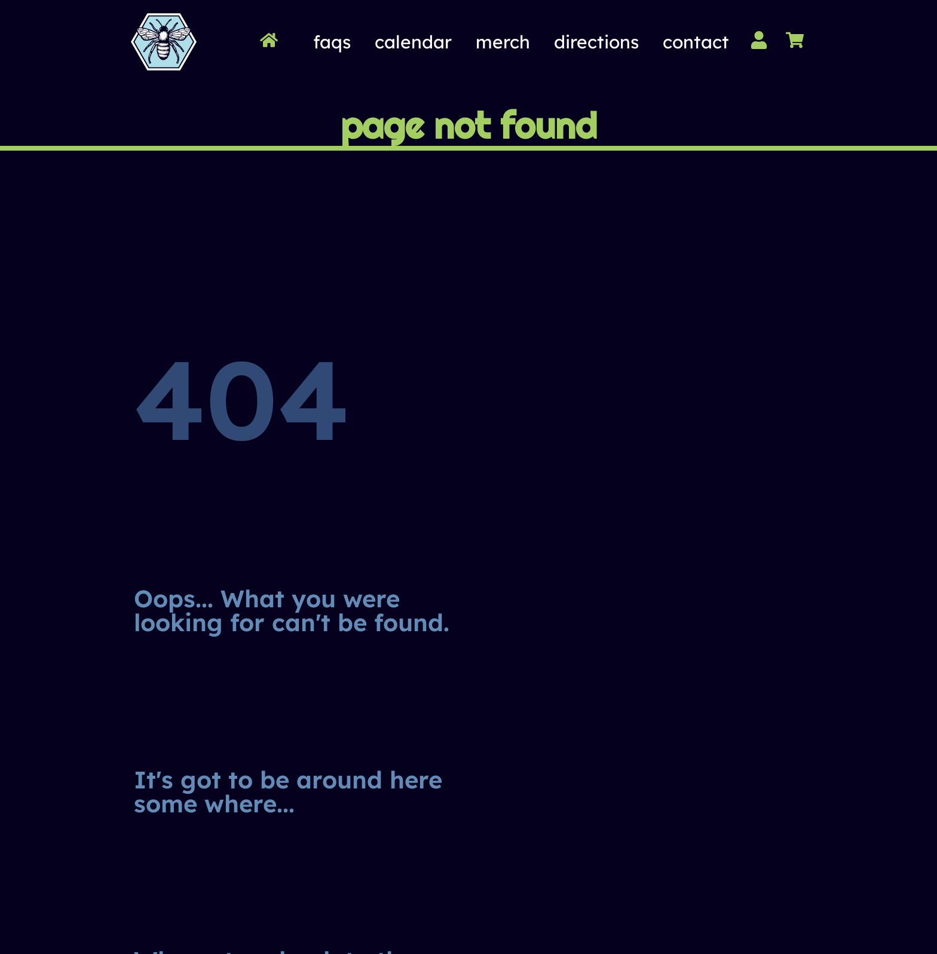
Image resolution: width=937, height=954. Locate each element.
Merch (503, 41)
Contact (696, 41)
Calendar (413, 41)
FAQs (332, 41)
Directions (596, 41)
